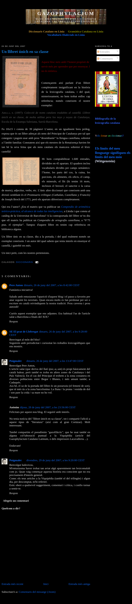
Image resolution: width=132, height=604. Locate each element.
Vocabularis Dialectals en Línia (66, 34)
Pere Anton (16, 285)
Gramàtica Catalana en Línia (85, 31)
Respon (13, 321)
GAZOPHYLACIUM (66, 13)
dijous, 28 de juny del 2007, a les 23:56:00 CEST (47, 407)
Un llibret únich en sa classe (25, 51)
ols (105, 135)
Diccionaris (24, 262)
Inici (45, 584)
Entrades (103, 51)
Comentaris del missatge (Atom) (37, 591)
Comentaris (105, 58)
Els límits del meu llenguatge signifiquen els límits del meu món (112, 153)
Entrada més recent (12, 584)
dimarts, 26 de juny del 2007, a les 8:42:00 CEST (52, 285)
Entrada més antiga (79, 584)
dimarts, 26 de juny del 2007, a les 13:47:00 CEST (55, 360)
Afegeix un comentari (16, 500)
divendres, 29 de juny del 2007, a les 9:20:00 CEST (55, 460)
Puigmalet (15, 360)
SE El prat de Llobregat (23, 331)
